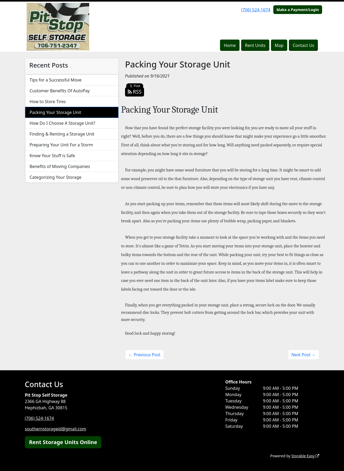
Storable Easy (305, 455)
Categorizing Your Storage (56, 177)
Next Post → (304, 355)
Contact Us (303, 45)
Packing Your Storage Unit (55, 112)
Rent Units (255, 45)
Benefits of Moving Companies (60, 166)
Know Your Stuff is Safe (52, 155)
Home (230, 45)
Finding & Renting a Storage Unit (62, 134)
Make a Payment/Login (297, 9)
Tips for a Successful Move (56, 80)
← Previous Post (144, 355)
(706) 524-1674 (255, 10)
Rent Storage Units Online (63, 442)
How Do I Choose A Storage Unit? (62, 123)
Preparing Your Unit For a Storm (61, 145)
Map (279, 45)
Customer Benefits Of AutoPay (60, 91)
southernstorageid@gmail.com (55, 429)
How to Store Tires (48, 101)
